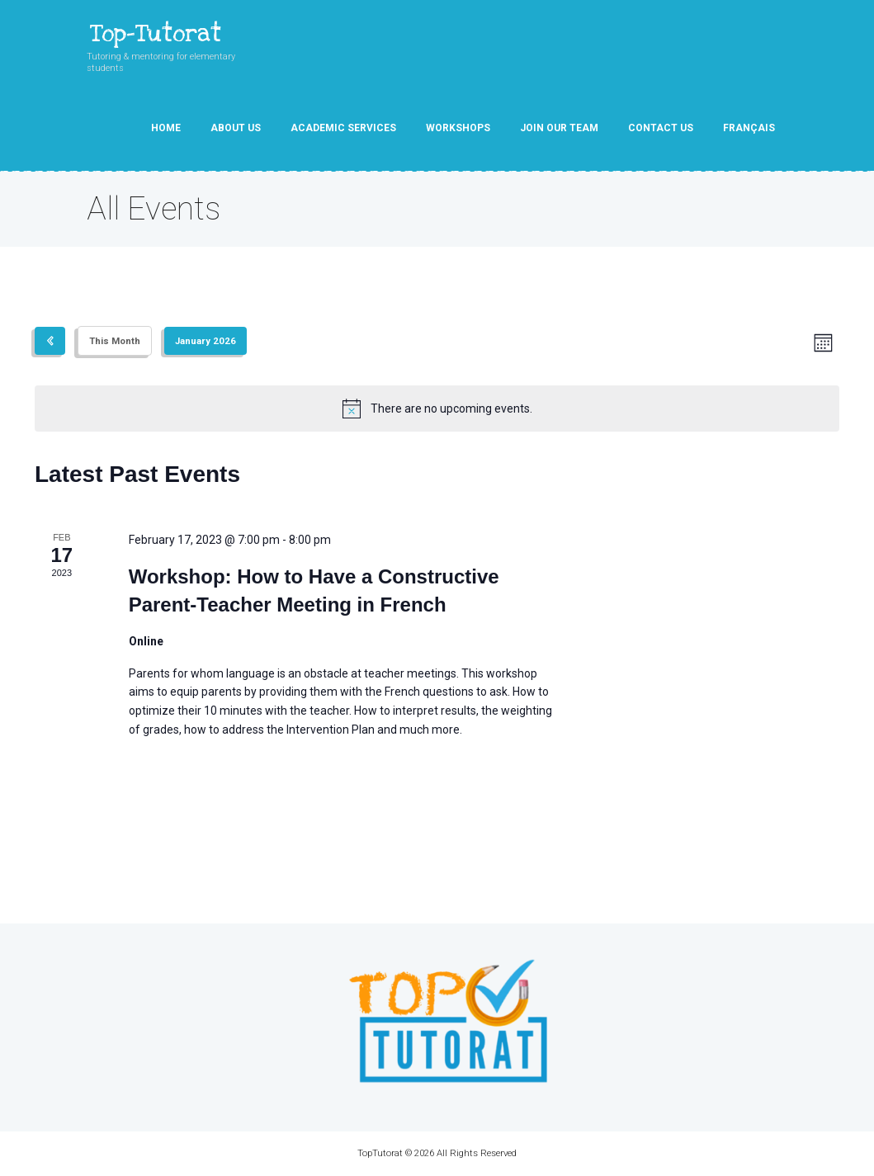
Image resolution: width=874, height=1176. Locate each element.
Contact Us (660, 128)
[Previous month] (50, 341)
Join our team (559, 128)
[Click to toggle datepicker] (205, 341)
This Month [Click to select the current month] (114, 341)
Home (166, 128)
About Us (235, 128)
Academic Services (343, 128)
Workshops (458, 128)
